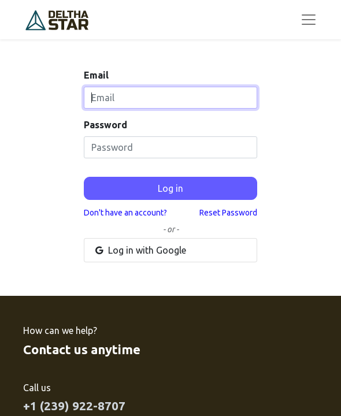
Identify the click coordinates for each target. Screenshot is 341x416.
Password (105, 125)
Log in (170, 188)
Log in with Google (140, 250)
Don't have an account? (125, 212)
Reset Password (228, 212)
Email (96, 75)
